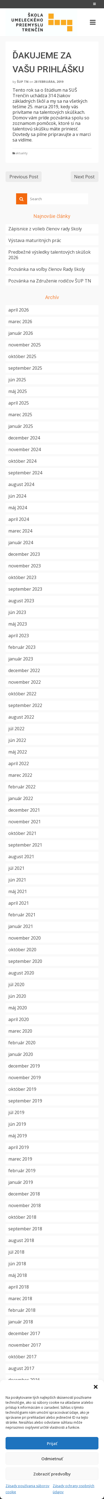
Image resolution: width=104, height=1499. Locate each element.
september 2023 (25, 589)
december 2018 (24, 1194)
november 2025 (24, 345)
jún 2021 (17, 880)
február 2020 (21, 1043)
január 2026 (20, 333)
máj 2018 (17, 1275)
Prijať (52, 1443)
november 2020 (24, 938)
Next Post (84, 177)
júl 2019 (16, 1112)
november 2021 (24, 822)
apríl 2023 (18, 635)
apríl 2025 (18, 403)
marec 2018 (20, 1298)
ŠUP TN (23, 81)
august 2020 (21, 973)
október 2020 (22, 950)
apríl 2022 (18, 763)
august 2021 (21, 856)
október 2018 (22, 1217)
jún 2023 (17, 612)
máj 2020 (17, 1008)
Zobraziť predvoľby (52, 1474)
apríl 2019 (18, 1147)
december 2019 (24, 1066)
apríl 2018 (18, 1287)
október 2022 (22, 694)
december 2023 (24, 554)
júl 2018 (16, 1252)
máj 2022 (17, 752)
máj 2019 (17, 1136)
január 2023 (20, 659)
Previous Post (23, 177)
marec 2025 (20, 415)
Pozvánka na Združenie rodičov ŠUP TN (49, 281)
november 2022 (24, 682)
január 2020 (20, 1054)
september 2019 (25, 1101)
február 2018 (21, 1310)
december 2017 (24, 1333)
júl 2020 (16, 984)
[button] (95, 1387)
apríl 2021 (18, 903)
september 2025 (25, 368)
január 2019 (20, 1182)
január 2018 (20, 1322)
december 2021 (24, 810)
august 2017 (21, 1368)
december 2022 (24, 670)
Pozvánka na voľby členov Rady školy (46, 269)
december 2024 (24, 438)
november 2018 (24, 1205)
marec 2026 (20, 321)
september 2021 (25, 845)
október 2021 (22, 833)
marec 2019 (20, 1159)
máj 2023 (17, 624)
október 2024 (22, 461)
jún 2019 (17, 1124)
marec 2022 (20, 775)
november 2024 (24, 449)
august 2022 (21, 717)
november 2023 (24, 566)
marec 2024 (20, 531)
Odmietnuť (52, 1458)
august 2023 (21, 601)
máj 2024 (17, 508)
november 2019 (24, 1077)
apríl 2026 (18, 310)
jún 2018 (17, 1264)
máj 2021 (17, 891)
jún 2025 (17, 380)
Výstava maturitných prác (34, 240)
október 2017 (22, 1357)
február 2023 (21, 647)
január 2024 (20, 542)
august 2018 (21, 1240)
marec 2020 (20, 1031)
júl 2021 (16, 868)
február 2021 (21, 915)
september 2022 (25, 705)
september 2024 (25, 473)
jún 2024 (17, 496)
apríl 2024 (18, 519)
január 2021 (20, 926)
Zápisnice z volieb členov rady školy (45, 229)
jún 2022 (17, 740)
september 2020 (25, 961)
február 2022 (21, 787)
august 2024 (21, 484)
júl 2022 (16, 729)
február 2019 (21, 1171)
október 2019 (22, 1089)
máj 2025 (17, 391)
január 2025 (20, 426)
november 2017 (24, 1345)
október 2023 (22, 577)
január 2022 (20, 798)
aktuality (21, 153)
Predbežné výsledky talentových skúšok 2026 (49, 255)
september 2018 (25, 1229)
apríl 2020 (18, 1019)
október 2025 (22, 356)
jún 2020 (17, 996)
